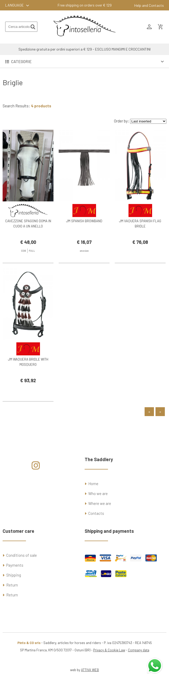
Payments (14, 565)
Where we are (99, 503)
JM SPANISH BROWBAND (84, 221)
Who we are (98, 493)
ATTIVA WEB (90, 670)
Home (93, 483)
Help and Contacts (149, 5)
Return (12, 585)
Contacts (96, 513)
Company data (138, 650)
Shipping (13, 575)
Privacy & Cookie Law (109, 650)
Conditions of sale (21, 555)
